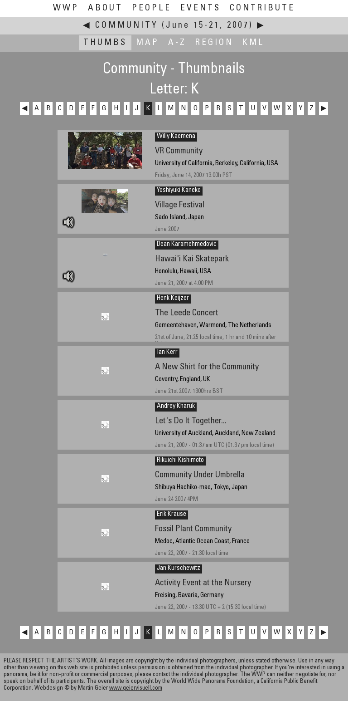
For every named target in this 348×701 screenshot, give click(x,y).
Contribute (262, 8)
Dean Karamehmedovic (187, 244)
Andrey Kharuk (176, 406)
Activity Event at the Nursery (203, 583)
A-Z (177, 43)
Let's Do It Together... (191, 421)
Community (126, 25)
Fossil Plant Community (193, 529)
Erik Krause (171, 514)
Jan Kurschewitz (178, 568)
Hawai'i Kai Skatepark (192, 259)
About (105, 8)
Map (147, 43)
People (151, 8)
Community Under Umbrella (200, 475)
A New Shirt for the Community (207, 367)
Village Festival (179, 205)
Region (214, 43)
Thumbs (105, 43)
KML (253, 43)
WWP (66, 8)
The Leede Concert (186, 313)
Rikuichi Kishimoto (180, 460)
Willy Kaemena (176, 136)
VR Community (179, 151)
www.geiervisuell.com (135, 688)
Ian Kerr (167, 352)
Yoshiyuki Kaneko (179, 190)
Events (200, 8)
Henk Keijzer (173, 298)
